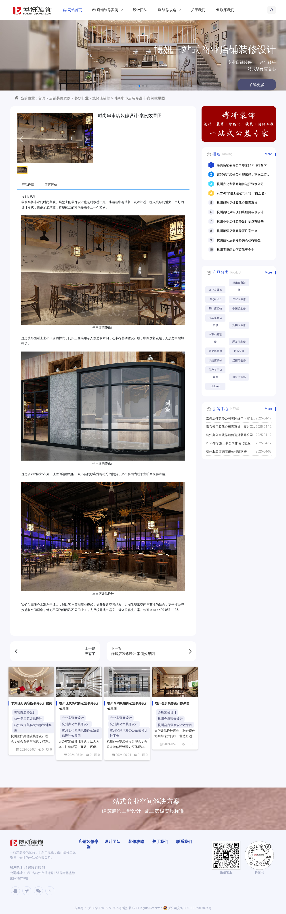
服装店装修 (239, 377)
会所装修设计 (167, 712)
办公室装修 (215, 289)
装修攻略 (168, 10)
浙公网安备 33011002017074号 (187, 908)
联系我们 (224, 10)
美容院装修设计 (25, 712)
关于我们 (198, 10)
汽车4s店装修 (215, 335)
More (268, 154)
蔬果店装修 (215, 351)
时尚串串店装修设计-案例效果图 (139, 98)
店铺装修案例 (106, 10)
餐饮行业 (81, 98)
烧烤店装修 (101, 98)
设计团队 (140, 10)
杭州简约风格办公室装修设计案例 (128, 733)
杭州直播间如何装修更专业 (235, 249)
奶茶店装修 (239, 360)
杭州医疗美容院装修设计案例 (33, 727)
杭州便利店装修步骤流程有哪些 (239, 240)
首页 (42, 98)
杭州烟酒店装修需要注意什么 (237, 231)
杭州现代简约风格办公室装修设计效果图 (80, 733)
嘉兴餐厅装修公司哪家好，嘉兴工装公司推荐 (229, 428)
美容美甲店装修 (215, 370)
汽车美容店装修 (215, 319)
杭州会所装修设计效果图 (175, 725)
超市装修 (239, 351)
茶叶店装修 (215, 308)
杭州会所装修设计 (170, 718)
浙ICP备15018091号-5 (103, 908)
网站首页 (71, 10)
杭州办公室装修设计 (76, 724)
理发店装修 (239, 341)
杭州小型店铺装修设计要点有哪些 (240, 221)
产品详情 (28, 184)
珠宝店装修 (239, 299)
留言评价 (51, 184)
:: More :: (215, 386)
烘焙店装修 (215, 360)
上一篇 (55, 651)
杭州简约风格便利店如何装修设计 (240, 212)
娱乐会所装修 (239, 283)
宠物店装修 (239, 325)
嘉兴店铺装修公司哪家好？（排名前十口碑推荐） (229, 419)
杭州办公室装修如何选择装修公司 (240, 184)
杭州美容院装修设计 (28, 718)
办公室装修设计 (73, 718)
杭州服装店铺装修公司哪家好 (237, 202)
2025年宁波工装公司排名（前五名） (242, 193)
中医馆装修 (239, 308)
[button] (139, 86)
